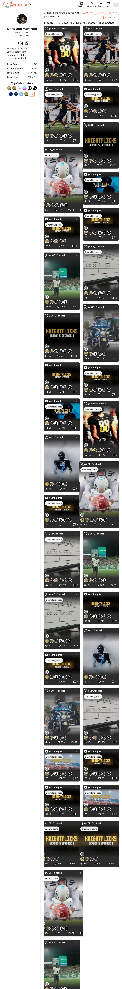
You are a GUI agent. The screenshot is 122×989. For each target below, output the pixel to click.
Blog (77, 985)
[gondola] (15, 4)
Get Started (57, 985)
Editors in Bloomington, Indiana (82, 921)
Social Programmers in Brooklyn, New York (87, 904)
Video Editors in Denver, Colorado (83, 913)
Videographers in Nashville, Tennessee (31, 921)
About (102, 985)
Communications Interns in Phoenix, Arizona (88, 926)
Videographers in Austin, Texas (27, 913)
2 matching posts (54, 34)
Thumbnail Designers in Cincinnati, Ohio (86, 908)
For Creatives (34, 979)
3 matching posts (54, 564)
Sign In (30, 985)
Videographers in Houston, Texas (28, 904)
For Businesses (59, 979)
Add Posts (111, 18)
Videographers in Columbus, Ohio (28, 908)
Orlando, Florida (22, 35)
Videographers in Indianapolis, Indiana (30, 917)
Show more (18, 930)
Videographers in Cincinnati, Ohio (28, 926)
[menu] (76, 28)
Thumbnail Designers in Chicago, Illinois (86, 917)
